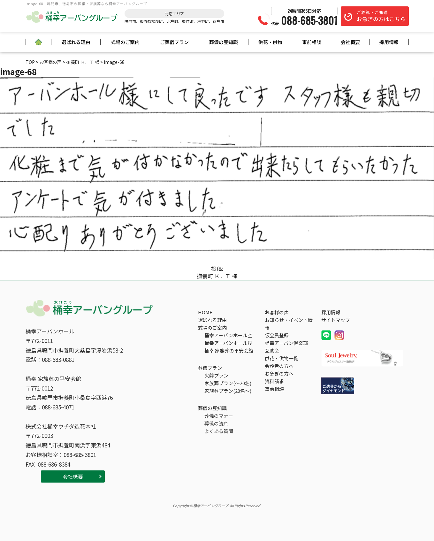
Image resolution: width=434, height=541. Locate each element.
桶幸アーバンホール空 (228, 335)
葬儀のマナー (218, 415)
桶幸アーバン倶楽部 (286, 342)
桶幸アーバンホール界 (228, 342)
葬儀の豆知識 (223, 42)
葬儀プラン (210, 367)
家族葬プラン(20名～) (227, 390)
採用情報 (389, 42)
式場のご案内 (125, 42)
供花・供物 (270, 42)
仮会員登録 (277, 335)
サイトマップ (335, 319)
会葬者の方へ (279, 365)
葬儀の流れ (216, 423)
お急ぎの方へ (279, 373)
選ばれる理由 (76, 42)
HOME (205, 312)
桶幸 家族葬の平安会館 (228, 350)
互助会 (272, 350)
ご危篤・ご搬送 (381, 16)
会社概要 (350, 42)
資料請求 (274, 381)
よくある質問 (218, 431)
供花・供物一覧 (281, 358)
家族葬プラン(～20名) (227, 383)
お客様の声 (277, 312)
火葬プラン (216, 375)
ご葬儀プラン (174, 42)
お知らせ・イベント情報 (289, 323)
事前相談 (311, 42)
